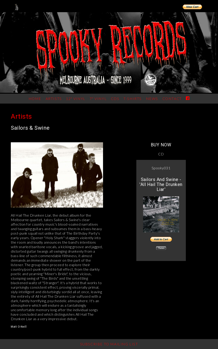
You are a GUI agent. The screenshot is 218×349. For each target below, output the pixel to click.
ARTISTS (54, 98)
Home (35, 98)
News (152, 98)
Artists (21, 116)
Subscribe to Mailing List (109, 344)
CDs (115, 98)
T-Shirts (133, 98)
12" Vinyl (75, 98)
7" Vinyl (98, 98)
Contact (172, 98)
